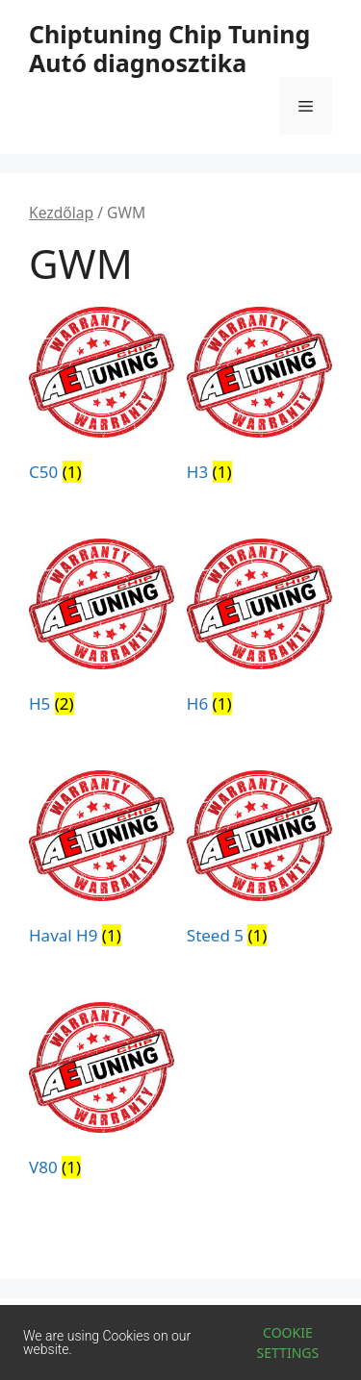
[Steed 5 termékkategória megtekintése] (259, 861)
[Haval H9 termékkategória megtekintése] (101, 861)
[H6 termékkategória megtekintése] (259, 630)
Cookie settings (288, 1342)
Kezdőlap (61, 212)
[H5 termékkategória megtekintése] (101, 630)
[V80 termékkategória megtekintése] (101, 1093)
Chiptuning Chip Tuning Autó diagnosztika (169, 48)
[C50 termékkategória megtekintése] (101, 398)
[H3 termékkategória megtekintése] (259, 398)
